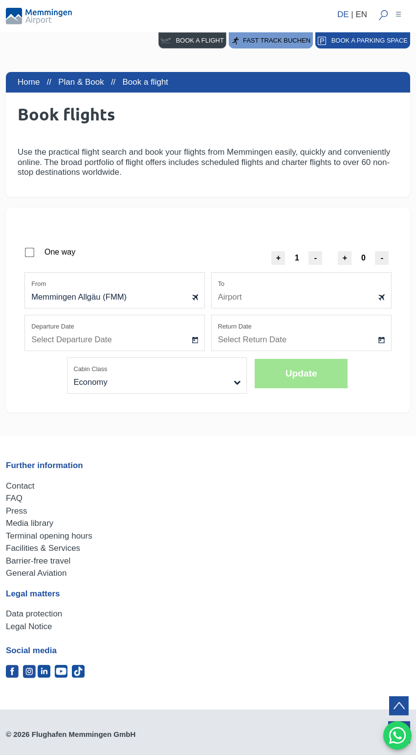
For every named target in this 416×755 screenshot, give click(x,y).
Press (16, 511)
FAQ (14, 498)
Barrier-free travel (38, 561)
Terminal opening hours (49, 536)
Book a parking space (363, 41)
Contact (20, 486)
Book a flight (192, 40)
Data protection (34, 613)
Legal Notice (29, 626)
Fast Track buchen (270, 41)
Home (29, 82)
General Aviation (36, 573)
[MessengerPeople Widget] (397, 735)
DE (343, 14)
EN (361, 14)
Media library (29, 523)
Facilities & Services (43, 548)
